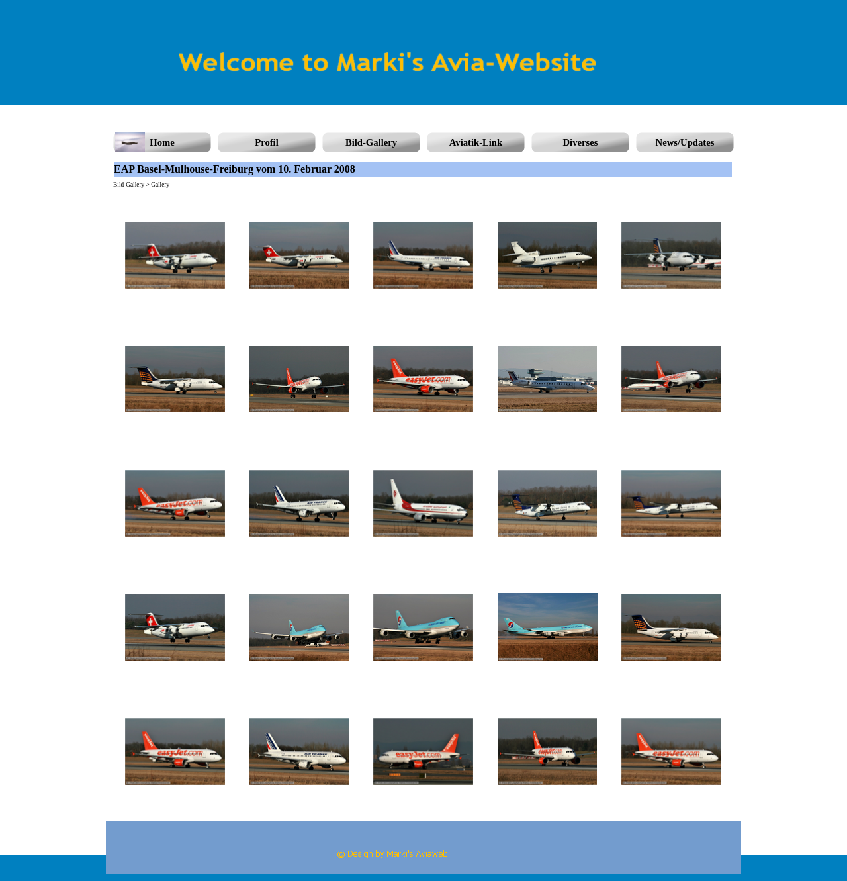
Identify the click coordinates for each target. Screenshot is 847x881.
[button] (175, 255)
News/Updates (685, 142)
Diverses (580, 142)
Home (162, 142)
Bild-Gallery (371, 142)
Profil (267, 142)
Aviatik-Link (475, 142)
